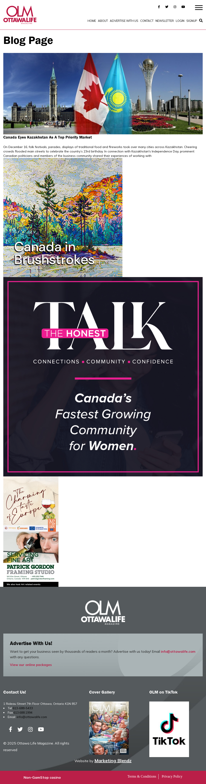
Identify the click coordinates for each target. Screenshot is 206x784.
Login (180, 21)
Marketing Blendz (112, 760)
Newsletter (164, 21)
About (103, 21)
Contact (147, 21)
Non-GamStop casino (42, 777)
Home (92, 21)
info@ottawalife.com (178, 651)
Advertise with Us (124, 21)
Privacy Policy (172, 776)
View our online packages (31, 665)
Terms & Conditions (141, 776)
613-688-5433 (23, 708)
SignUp (191, 21)
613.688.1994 (22, 713)
